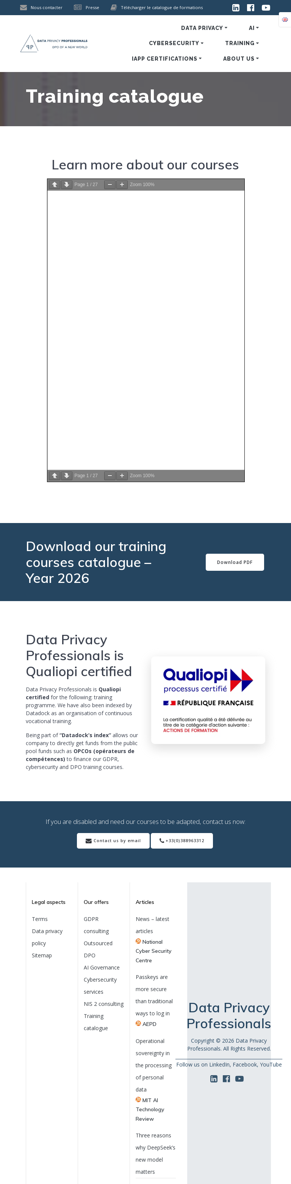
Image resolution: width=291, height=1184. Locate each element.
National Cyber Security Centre (154, 951)
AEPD (149, 1024)
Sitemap (42, 955)
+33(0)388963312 (182, 841)
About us (239, 59)
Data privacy (202, 28)
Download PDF (235, 562)
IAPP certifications (164, 59)
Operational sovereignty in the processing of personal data (154, 1065)
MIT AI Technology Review (150, 1109)
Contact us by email (113, 841)
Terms (40, 918)
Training (240, 43)
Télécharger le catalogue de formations (162, 7)
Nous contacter (47, 7)
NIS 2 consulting (104, 1003)
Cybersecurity (174, 43)
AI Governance (102, 967)
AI (252, 28)
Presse (92, 7)
